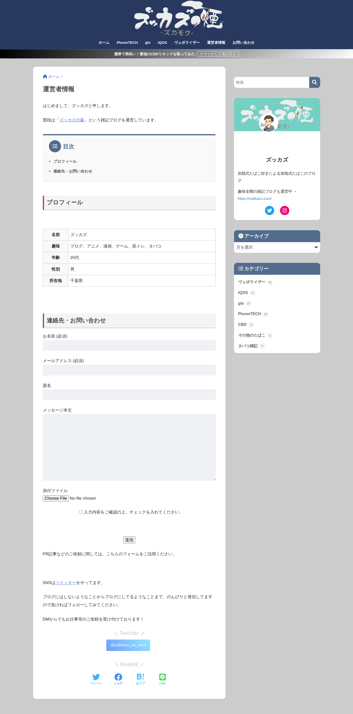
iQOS (162, 42)
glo (148, 42)
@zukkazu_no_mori (128, 645)
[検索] (314, 82)
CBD (246, 326)
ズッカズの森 (71, 120)
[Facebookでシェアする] (118, 680)
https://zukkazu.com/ (255, 198)
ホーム (104, 42)
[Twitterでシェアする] (96, 680)
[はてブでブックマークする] (140, 680)
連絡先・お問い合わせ (72, 171)
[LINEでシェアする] (162, 680)
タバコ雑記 (252, 347)
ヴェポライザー (187, 42)
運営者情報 (216, 42)
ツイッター (65, 582)
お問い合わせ (243, 42)
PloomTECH (127, 42)
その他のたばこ (256, 336)
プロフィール (65, 161)
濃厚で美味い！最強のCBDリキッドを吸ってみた (155, 54)
